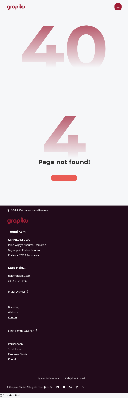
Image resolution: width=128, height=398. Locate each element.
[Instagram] (51, 387)
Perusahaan (15, 344)
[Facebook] (44, 387)
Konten (12, 317)
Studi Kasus (15, 349)
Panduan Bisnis (17, 354)
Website (13, 312)
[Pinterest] (83, 387)
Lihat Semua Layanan (22, 330)
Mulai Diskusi (18, 291)
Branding (13, 307)
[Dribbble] (77, 387)
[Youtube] (64, 387)
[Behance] (70, 387)
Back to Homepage (64, 177)
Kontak (12, 359)
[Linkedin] (57, 387)
